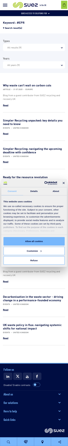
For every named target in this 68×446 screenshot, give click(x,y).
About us (8, 394)
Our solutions (11, 402)
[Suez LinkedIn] (8, 376)
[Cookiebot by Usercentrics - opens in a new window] (44, 183)
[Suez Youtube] (27, 376)
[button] (5, 5)
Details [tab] (34, 191)
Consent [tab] (12, 191)
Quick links (9, 419)
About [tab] (56, 191)
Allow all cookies (34, 241)
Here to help (10, 411)
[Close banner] (64, 183)
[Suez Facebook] (37, 376)
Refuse (34, 260)
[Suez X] (17, 376)
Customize (34, 251)
